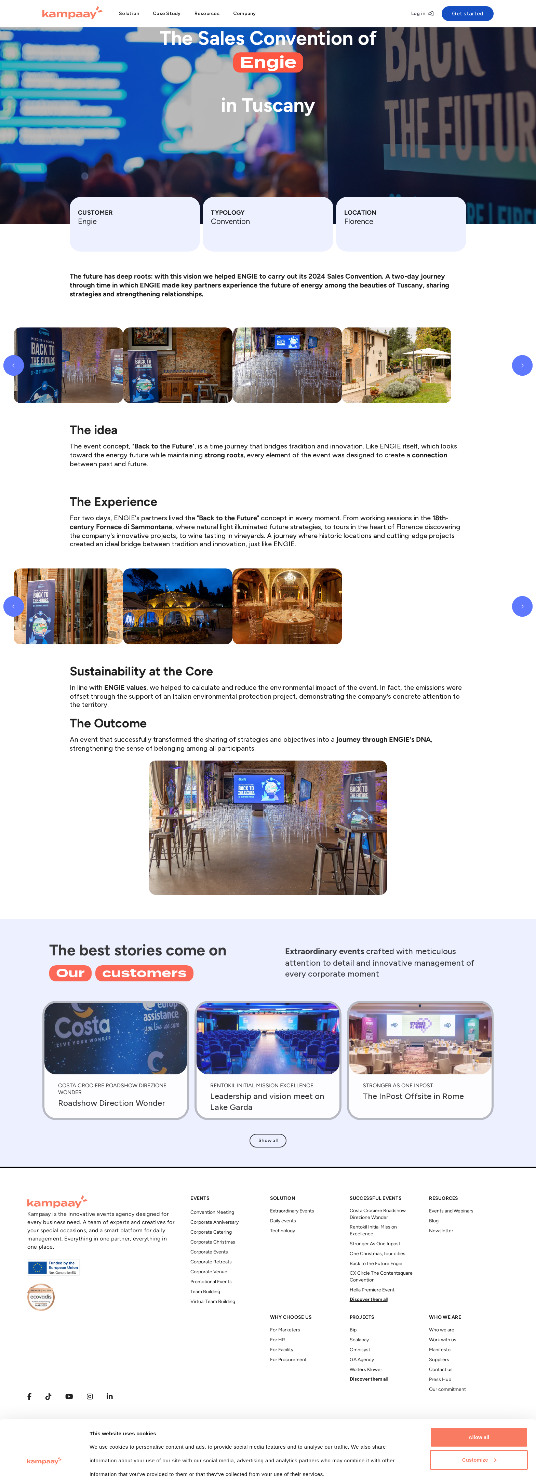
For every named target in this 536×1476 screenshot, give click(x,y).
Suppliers (439, 1360)
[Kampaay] (72, 13)
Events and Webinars (451, 1211)
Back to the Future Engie (376, 1263)
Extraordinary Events (292, 1211)
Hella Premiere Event (372, 1290)
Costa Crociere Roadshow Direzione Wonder (378, 1214)
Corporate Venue (208, 1272)
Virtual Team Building (212, 1301)
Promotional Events (211, 1282)
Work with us (442, 1340)
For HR (277, 1340)
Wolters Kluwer (366, 1369)
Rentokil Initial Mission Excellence (373, 1231)
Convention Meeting (212, 1212)
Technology (282, 1231)
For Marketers (285, 1330)
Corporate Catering (211, 1232)
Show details (105, 1462)
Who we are (441, 1330)
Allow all (479, 1390)
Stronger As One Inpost (375, 1244)
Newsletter (441, 1231)
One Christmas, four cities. (378, 1254)
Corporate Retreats (211, 1262)
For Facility (281, 1350)
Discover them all (369, 1299)
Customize (479, 1412)
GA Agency (362, 1360)
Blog (434, 1221)
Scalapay (359, 1340)
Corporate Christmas (212, 1242)
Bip (353, 1330)
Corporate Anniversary (214, 1222)
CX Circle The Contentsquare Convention (381, 1277)
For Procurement (288, 1360)
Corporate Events (209, 1252)
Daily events (283, 1221)
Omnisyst (360, 1350)
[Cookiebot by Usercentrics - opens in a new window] (44, 1463)
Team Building (205, 1291)
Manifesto (440, 1350)
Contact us (441, 1369)
